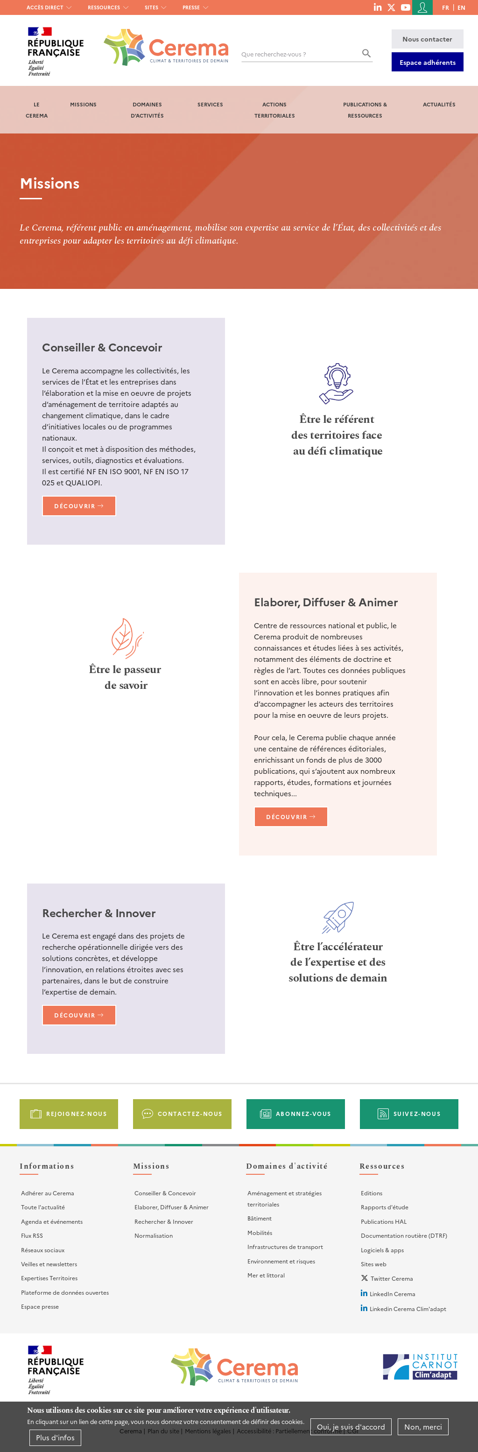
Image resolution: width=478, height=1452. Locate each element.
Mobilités (259, 1232)
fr (445, 7)
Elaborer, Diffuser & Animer (171, 1207)
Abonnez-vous (303, 1113)
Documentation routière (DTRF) (404, 1235)
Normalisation (153, 1235)
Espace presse (40, 1306)
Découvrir (74, 506)
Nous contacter (427, 38)
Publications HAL (384, 1221)
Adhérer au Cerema (47, 1193)
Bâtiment (259, 1218)
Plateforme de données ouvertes (65, 1292)
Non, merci (423, 1426)
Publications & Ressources (365, 109)
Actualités (439, 104)
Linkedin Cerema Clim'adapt (408, 1308)
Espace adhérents (428, 62)
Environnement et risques (281, 1261)
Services (210, 104)
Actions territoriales (274, 109)
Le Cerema (37, 109)
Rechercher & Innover (163, 1221)
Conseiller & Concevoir (165, 1193)
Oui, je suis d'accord (351, 1426)
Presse (191, 7)
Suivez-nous (417, 1113)
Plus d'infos (55, 1437)
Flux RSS (32, 1235)
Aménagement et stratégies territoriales (284, 1198)
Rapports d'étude (384, 1207)
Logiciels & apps (382, 1250)
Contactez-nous (190, 1113)
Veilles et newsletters (49, 1264)
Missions (83, 104)
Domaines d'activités (147, 109)
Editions (371, 1193)
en (461, 7)
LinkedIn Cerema (392, 1294)
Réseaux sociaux (42, 1250)
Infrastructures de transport (285, 1246)
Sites (151, 7)
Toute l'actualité (43, 1207)
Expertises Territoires (49, 1278)
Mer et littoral (266, 1275)
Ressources (104, 7)
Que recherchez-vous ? (273, 53)
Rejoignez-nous (76, 1113)
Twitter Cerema (392, 1278)
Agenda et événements (52, 1221)
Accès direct (45, 7)
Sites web (374, 1264)
